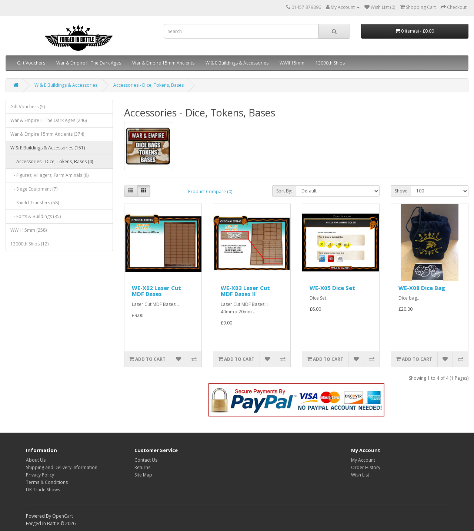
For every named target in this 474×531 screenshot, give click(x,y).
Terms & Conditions (47, 482)
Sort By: (284, 191)
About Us (36, 460)
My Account (363, 460)
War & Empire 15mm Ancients (163, 63)
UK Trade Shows (43, 490)
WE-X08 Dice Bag (421, 287)
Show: (401, 191)
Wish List (360, 475)
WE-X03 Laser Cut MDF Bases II (245, 291)
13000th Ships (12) (29, 244)
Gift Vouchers (31, 63)
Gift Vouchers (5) (27, 106)
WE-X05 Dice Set (332, 287)
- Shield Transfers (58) (34, 202)
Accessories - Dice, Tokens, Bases (148, 85)
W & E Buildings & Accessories (237, 63)
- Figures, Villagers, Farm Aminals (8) (49, 175)
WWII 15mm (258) (28, 230)
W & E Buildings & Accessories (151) (47, 148)
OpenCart (62, 516)
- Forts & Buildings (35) (35, 216)
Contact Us (145, 460)
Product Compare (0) (210, 191)
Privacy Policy (40, 475)
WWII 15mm (292, 63)
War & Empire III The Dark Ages (88, 63)
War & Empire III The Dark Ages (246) (48, 120)
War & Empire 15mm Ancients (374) (47, 134)
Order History (365, 467)
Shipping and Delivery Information (61, 467)
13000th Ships (330, 63)
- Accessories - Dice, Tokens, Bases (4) (51, 161)
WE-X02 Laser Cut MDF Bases (156, 291)
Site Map (143, 475)
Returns (142, 467)
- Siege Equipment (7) (33, 189)
